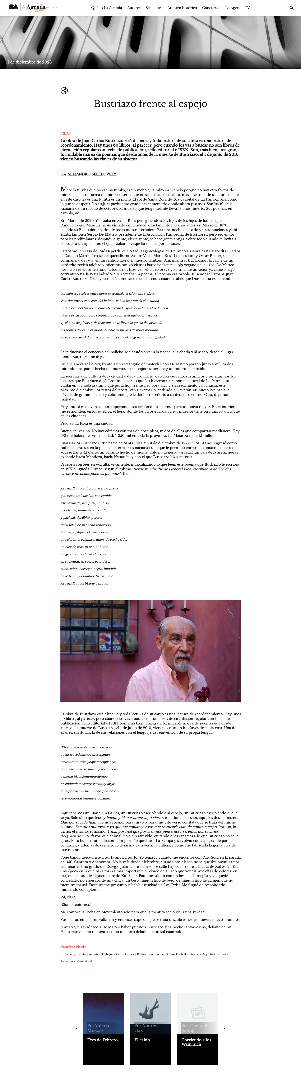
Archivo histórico (182, 8)
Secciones (154, 8)
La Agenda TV (237, 8)
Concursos (211, 8)
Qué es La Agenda (106, 8)
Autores (133, 8)
